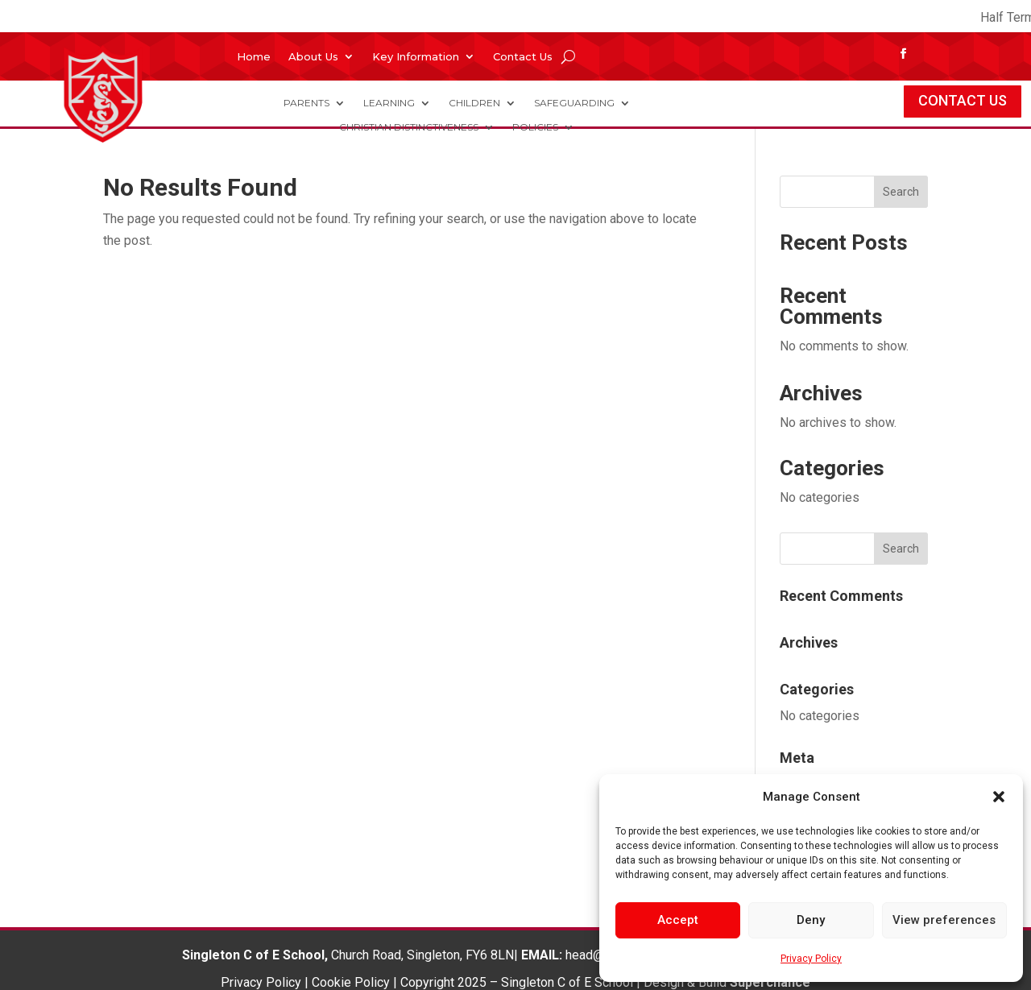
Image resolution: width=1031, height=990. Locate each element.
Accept (677, 920)
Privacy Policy (811, 958)
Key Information (415, 57)
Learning (389, 103)
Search (901, 191)
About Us (313, 57)
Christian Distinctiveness (408, 127)
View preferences (944, 920)
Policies (535, 127)
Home (254, 57)
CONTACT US (962, 100)
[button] (999, 797)
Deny (811, 920)
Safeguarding (574, 103)
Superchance (770, 982)
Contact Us (523, 57)
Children (474, 103)
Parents (306, 103)
